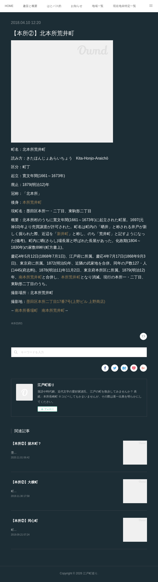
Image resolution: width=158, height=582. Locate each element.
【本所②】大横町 (24, 482)
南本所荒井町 (30, 277)
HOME (9, 6)
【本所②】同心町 (24, 521)
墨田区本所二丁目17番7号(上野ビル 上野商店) (65, 302)
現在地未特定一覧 (124, 6)
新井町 (62, 234)
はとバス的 (54, 6)
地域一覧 (97, 6)
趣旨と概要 (30, 6)
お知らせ (76, 6)
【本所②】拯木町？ (26, 443)
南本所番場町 (26, 310)
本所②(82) (17, 323)
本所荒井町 (32, 202)
